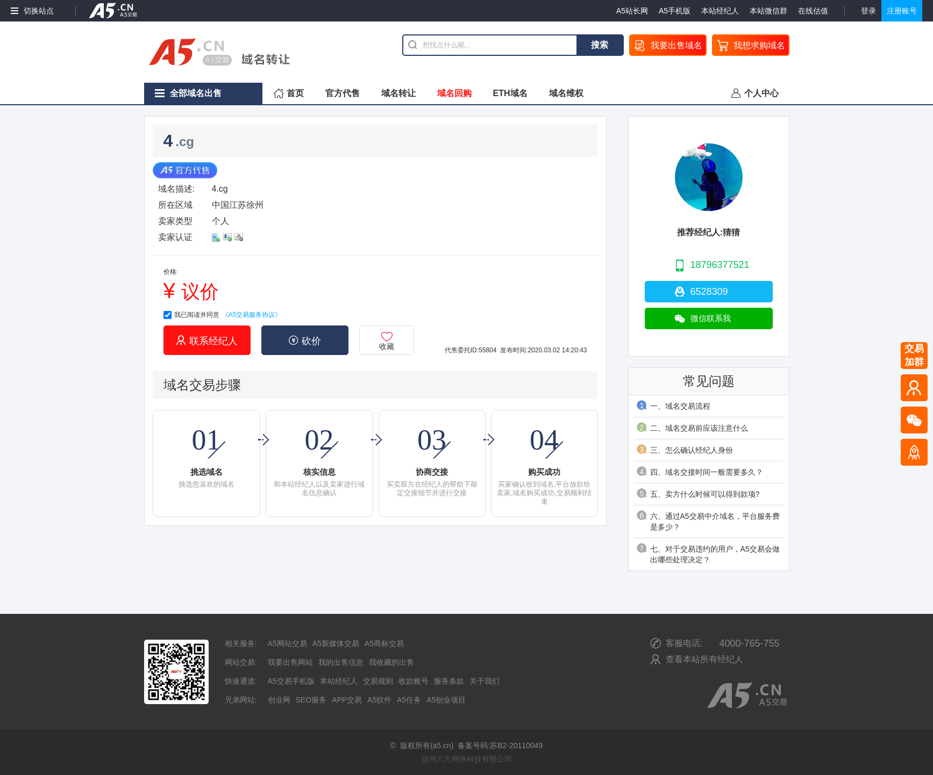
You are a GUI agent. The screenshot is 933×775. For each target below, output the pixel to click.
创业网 (279, 700)
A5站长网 (632, 10)
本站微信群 (768, 10)
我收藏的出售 (391, 662)
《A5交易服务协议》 (252, 314)
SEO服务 (311, 700)
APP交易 (347, 700)
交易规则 (378, 681)
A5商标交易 (384, 643)
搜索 (599, 44)
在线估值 (813, 10)
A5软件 (379, 700)
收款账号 (413, 681)
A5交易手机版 (291, 681)
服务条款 (449, 681)
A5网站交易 (287, 643)
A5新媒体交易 (335, 643)
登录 (868, 10)
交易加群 (914, 355)
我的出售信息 (341, 662)
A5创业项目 (446, 700)
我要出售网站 (290, 662)
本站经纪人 (720, 10)
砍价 (304, 340)
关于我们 (484, 681)
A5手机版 (674, 10)
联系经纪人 (207, 340)
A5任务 (409, 700)
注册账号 (902, 10)
